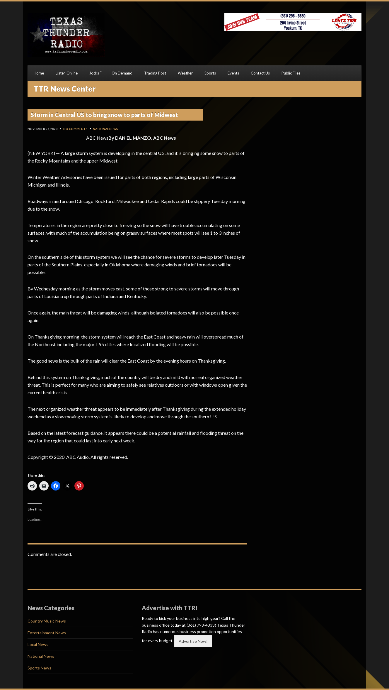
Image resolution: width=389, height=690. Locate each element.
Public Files (290, 73)
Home (39, 73)
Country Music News (47, 620)
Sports (210, 73)
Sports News (39, 667)
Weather (185, 73)
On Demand (122, 73)
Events (233, 73)
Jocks (94, 73)
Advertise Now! (193, 641)
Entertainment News (47, 632)
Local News (38, 644)
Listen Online (67, 73)
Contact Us (260, 73)
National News (105, 129)
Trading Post (155, 73)
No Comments (75, 129)
